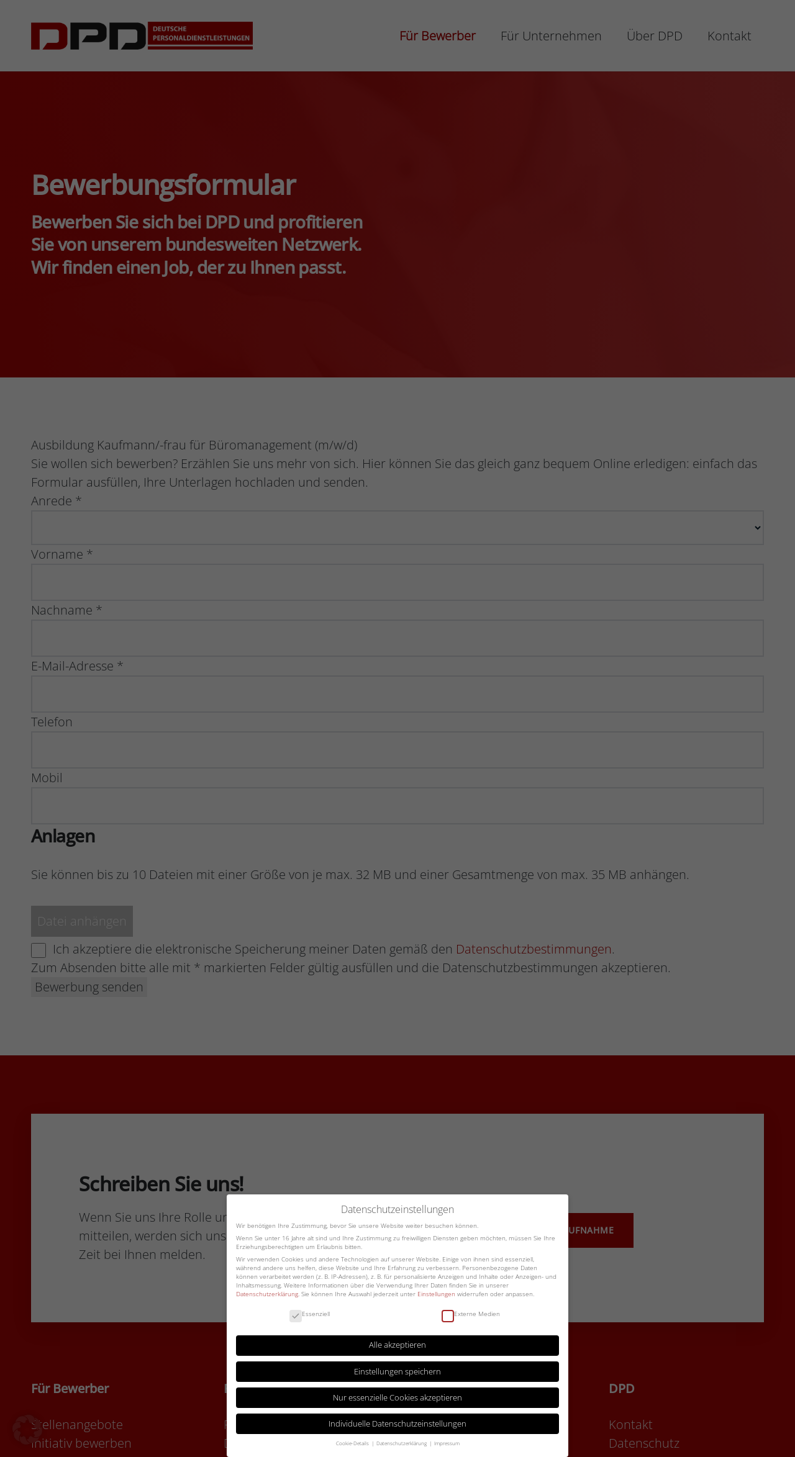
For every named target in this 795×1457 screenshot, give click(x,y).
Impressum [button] (447, 1443)
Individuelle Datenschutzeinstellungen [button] (397, 1424)
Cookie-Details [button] (353, 1443)
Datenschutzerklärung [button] (402, 1443)
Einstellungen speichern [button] (397, 1371)
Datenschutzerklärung (267, 1293)
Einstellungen (436, 1293)
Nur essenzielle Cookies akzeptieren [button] (397, 1397)
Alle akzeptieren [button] (397, 1345)
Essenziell (309, 1314)
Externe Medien (471, 1314)
